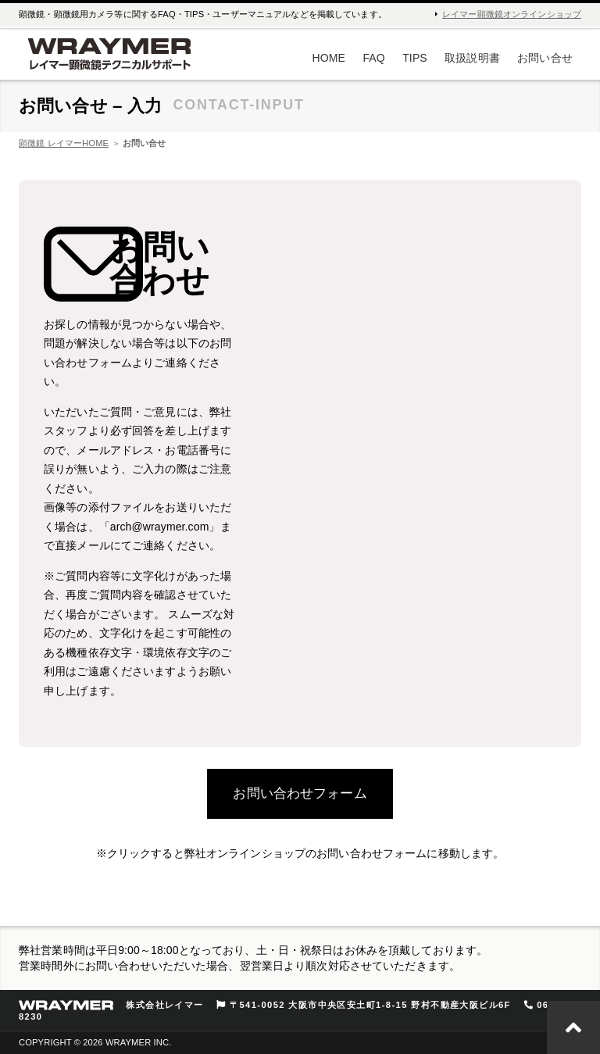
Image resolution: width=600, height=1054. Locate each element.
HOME (329, 58)
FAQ (373, 58)
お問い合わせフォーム (299, 793)
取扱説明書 (472, 58)
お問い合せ (545, 58)
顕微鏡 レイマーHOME (64, 143)
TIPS (414, 58)
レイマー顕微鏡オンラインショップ (511, 14)
